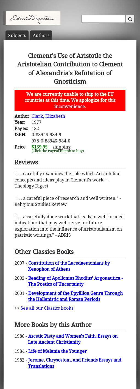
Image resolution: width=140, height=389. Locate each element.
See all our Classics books (47, 308)
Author (41, 35)
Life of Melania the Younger (57, 351)
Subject (17, 35)
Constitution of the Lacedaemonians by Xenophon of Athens (69, 266)
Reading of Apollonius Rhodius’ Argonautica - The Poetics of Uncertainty (75, 281)
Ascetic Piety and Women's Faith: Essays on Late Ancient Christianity (72, 339)
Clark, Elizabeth (48, 116)
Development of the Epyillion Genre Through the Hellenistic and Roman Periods (75, 296)
